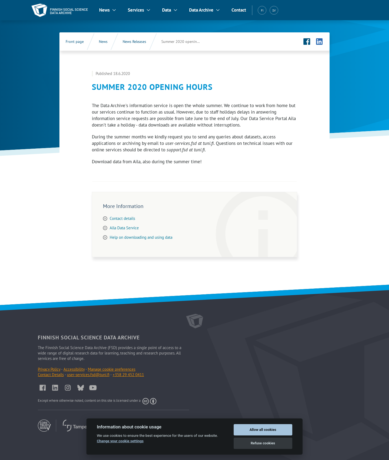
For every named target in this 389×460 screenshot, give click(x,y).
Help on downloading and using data (141, 237)
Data (166, 10)
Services (136, 10)
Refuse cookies (263, 443)
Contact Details (51, 374)
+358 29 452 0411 (128, 374)
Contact (239, 10)
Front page (75, 41)
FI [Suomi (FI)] (262, 10)
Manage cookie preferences (111, 369)
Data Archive (201, 10)
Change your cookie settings (120, 441)
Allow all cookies (263, 430)
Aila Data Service (124, 227)
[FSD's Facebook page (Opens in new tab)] (307, 41)
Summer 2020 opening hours (185, 41)
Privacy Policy (49, 369)
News (104, 10)
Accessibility (74, 369)
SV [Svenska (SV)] (274, 10)
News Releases (134, 41)
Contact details (122, 218)
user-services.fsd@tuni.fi (88, 374)
